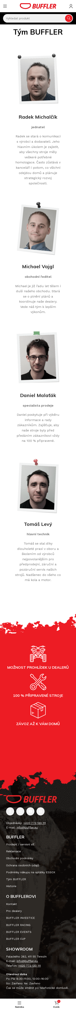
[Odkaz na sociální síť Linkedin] (40, 811)
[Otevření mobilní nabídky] (5, 6)
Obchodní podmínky (19, 858)
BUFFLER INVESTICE (20, 917)
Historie (11, 886)
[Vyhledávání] (38, 18)
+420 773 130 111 (34, 823)
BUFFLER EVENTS (18, 931)
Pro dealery (14, 911)
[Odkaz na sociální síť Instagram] (20, 811)
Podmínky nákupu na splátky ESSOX (30, 872)
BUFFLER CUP (16, 938)
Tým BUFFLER (16, 879)
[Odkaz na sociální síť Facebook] (10, 811)
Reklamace (13, 851)
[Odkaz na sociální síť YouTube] (30, 811)
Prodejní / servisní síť (20, 844)
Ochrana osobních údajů (22, 865)
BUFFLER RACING (18, 925)
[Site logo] (38, 6)
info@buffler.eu (27, 827)
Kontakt (11, 904)
